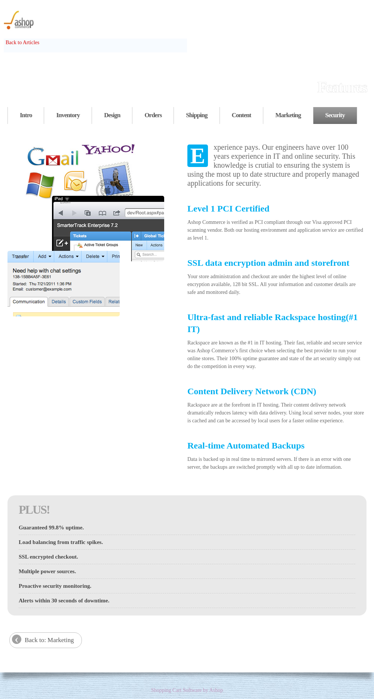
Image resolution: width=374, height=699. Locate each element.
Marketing (288, 115)
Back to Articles (22, 42)
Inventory (68, 115)
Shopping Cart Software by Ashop (187, 690)
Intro (26, 115)
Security (335, 115)
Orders (153, 115)
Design (112, 115)
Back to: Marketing (49, 640)
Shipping (196, 115)
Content (241, 115)
